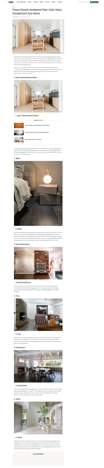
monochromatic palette (54, 238)
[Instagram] (82, 2)
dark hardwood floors (20, 391)
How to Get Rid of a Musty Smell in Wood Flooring (37, 125)
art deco (38, 289)
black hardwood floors (48, 234)
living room (33, 288)
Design (30, 2)
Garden (41, 2)
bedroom (18, 240)
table (40, 391)
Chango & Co (33, 389)
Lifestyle (47, 2)
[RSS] (88, 2)
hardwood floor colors (49, 446)
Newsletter (94, 2)
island (15, 150)
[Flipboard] (86, 2)
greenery (35, 443)
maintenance (51, 58)
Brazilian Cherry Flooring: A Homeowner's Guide (37, 132)
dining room (23, 389)
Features (59, 2)
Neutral (16, 441)
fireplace (29, 289)
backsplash (22, 152)
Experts (54, 2)
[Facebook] (80, 2)
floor (56, 286)
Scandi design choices (28, 150)
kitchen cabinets (54, 148)
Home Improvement (21, 2)
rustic (56, 288)
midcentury (35, 341)
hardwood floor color (25, 64)
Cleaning (35, 2)
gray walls (31, 240)
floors (25, 337)
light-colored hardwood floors (26, 148)
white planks (34, 445)
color (44, 288)
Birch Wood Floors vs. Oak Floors (33, 139)
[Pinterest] (84, 2)
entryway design (51, 441)
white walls (52, 150)
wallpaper (48, 289)
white (51, 391)
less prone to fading (56, 236)
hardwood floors (51, 56)
